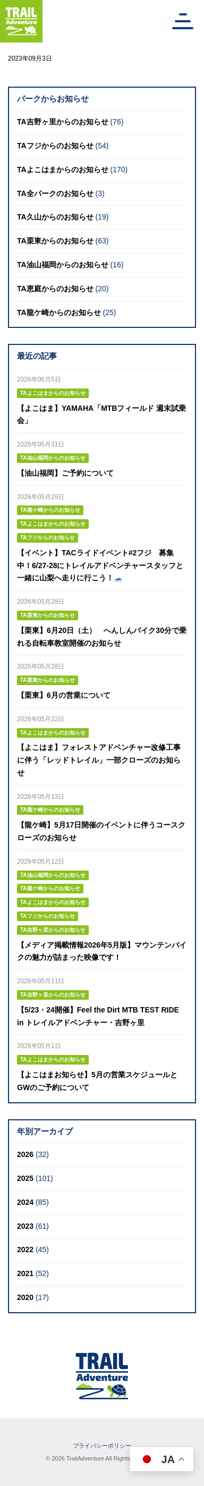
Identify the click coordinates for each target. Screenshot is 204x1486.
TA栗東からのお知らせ (55, 241)
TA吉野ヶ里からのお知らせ (62, 121)
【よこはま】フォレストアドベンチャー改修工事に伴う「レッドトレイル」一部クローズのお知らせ (99, 760)
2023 (25, 1226)
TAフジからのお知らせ (55, 145)
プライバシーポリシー (102, 1445)
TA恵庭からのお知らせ (55, 288)
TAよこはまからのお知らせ (62, 169)
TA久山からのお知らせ (55, 217)
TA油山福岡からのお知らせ (62, 264)
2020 (25, 1297)
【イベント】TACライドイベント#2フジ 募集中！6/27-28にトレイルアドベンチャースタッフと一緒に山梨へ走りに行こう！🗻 (100, 565)
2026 (25, 1154)
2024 (25, 1202)
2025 (25, 1178)
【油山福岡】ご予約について (65, 473)
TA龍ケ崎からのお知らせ (59, 312)
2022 (25, 1249)
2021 (25, 1273)
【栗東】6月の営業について (63, 695)
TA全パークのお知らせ (55, 193)
